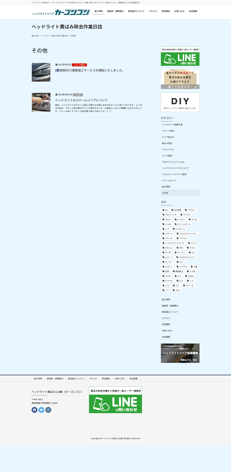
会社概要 (166, 336)
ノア (167, 228)
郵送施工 (179, 271)
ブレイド (169, 238)
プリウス (183, 238)
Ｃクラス (169, 280)
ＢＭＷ (190, 276)
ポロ (181, 247)
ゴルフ (168, 219)
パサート (169, 233)
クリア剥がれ (168, 137)
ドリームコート (169, 180)
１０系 (192, 271)
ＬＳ (167, 285)
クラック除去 (79, 65)
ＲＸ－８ (189, 285)
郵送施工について (170, 311)
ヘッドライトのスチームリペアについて (81, 100)
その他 (78, 95)
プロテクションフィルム (173, 161)
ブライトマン (168, 149)
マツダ (168, 252)
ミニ (193, 252)
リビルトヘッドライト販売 (174, 174)
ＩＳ (191, 280)
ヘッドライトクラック (174, 243)
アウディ (191, 210)
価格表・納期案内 (170, 305)
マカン (192, 247)
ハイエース (180, 228)
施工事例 (166, 186)
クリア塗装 (167, 155)
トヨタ (168, 224)
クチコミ (166, 318)
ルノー (182, 261)
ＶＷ (177, 290)
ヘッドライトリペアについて (175, 168)
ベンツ (194, 243)
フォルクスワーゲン (188, 233)
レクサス (183, 266)
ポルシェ (169, 247)
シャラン (181, 219)
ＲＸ (177, 285)
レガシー (169, 266)
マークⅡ (181, 252)
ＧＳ (181, 280)
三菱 (195, 266)
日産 (167, 271)
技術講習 (166, 324)
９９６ (168, 276)
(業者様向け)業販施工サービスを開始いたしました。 (90, 70)
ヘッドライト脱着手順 (172, 124)
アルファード (171, 214)
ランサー (169, 261)
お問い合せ (167, 330)
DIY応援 (177, 210)
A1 (166, 210)
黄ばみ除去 (167, 143)
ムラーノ (169, 257)
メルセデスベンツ (186, 257)
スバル (194, 219)
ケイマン (187, 214)
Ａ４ (179, 276)
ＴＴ (167, 290)
